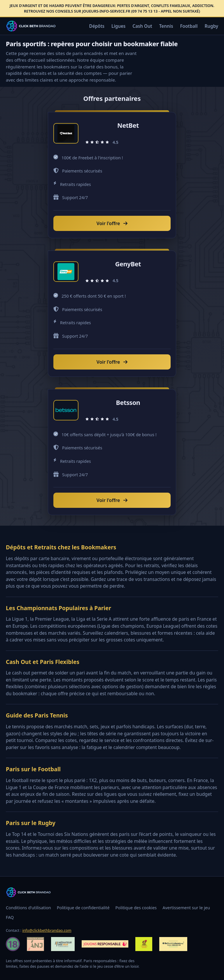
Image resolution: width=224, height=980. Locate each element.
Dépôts (97, 26)
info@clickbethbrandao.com (46, 930)
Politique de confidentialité (83, 907)
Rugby (211, 26)
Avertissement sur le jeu (186, 907)
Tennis (166, 26)
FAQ (10, 917)
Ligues (118, 26)
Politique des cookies (136, 907)
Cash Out (142, 26)
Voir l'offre (112, 223)
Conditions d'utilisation (28, 907)
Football (188, 26)
